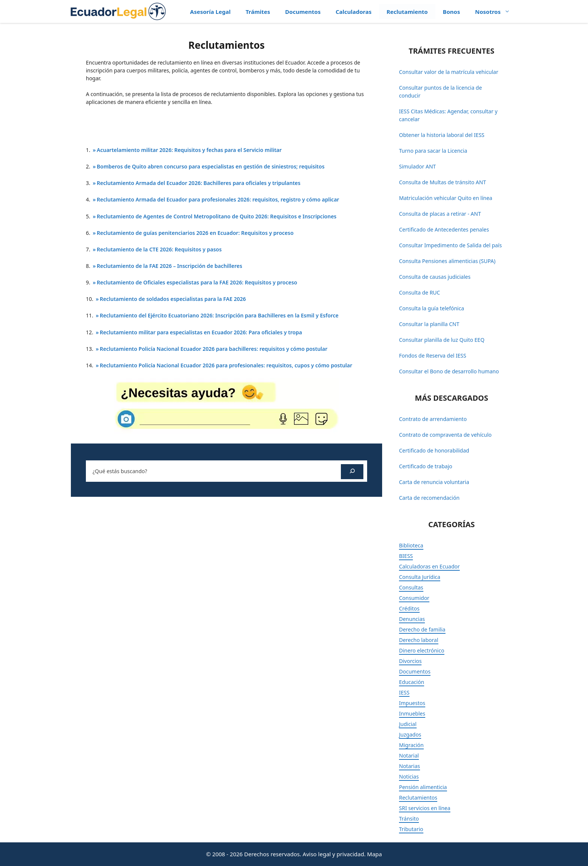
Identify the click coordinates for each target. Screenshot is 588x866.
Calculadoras (354, 11)
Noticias (409, 776)
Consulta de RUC (419, 292)
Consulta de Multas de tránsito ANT (442, 182)
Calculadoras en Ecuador (429, 566)
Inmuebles (412, 713)
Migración (411, 745)
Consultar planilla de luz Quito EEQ (441, 339)
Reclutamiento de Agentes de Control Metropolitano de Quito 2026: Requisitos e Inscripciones (216, 216)
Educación (411, 682)
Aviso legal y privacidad (333, 854)
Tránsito (409, 818)
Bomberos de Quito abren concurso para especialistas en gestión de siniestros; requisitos (210, 166)
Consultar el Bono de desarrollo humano (449, 371)
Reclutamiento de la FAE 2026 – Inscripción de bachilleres (169, 265)
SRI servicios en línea (424, 808)
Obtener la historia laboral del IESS (441, 134)
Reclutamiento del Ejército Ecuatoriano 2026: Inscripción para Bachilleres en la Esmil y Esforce (219, 315)
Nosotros (496, 11)
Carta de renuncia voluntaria (434, 482)
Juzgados (410, 734)
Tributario (411, 829)
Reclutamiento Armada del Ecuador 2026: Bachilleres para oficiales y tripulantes (198, 182)
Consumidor (414, 597)
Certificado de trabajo (425, 466)
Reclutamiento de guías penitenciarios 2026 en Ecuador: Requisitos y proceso (195, 232)
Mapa (374, 854)
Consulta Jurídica (419, 576)
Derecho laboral (418, 639)
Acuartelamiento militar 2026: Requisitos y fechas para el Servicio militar (189, 149)
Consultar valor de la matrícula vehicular (448, 71)
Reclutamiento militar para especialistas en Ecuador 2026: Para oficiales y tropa (201, 332)
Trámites (258, 11)
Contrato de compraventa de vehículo (445, 434)
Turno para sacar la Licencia (433, 150)
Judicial (408, 724)
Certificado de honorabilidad (434, 450)
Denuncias (412, 618)
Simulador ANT (417, 166)
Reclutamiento (407, 11)
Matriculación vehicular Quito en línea (445, 197)
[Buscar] (352, 471)
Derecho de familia (422, 629)
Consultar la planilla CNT (429, 324)
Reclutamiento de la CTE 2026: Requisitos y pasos (159, 249)
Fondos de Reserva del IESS (432, 355)
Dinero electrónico (421, 650)
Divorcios (410, 661)
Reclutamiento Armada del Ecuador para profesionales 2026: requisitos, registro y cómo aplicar (218, 199)
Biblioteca (411, 545)
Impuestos (412, 703)
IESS (404, 692)
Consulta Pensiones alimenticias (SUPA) (447, 261)
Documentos (303, 11)
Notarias (409, 766)
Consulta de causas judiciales (435, 276)
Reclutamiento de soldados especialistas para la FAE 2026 (173, 298)
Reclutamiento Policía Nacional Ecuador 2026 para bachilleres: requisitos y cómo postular (213, 348)
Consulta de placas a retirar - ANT (440, 213)
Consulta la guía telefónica (431, 308)
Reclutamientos (418, 797)
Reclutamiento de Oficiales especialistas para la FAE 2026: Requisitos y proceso (197, 282)
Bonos (451, 11)
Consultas (411, 587)
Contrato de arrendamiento (433, 418)
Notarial (409, 755)
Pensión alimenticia (423, 787)
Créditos (409, 608)
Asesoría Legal (210, 11)
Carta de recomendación (429, 497)
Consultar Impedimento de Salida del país (450, 245)
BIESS (406, 555)
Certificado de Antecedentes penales (444, 229)
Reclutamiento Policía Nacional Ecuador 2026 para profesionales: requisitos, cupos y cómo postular (226, 365)
